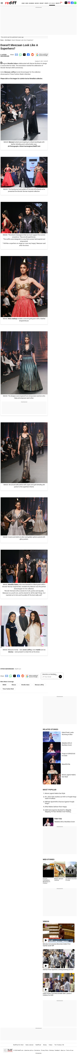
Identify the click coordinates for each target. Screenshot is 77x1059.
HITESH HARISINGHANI (4, 55)
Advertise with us (28, 1050)
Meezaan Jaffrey (39, 684)
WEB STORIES (48, 859)
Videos (50, 1045)
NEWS (26, 3)
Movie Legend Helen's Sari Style (55, 793)
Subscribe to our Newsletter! (49, 674)
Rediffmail (38, 1045)
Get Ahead (8, 40)
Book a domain (29, 1045)
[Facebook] (72, 2)
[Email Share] (16, 54)
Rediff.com (20, 1050)
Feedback (57, 1050)
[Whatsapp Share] (20, 54)
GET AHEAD (52, 3)
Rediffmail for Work (18, 1045)
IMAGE (4, 684)
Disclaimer (37, 1050)
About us (63, 1050)
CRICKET (41, 3)
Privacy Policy (44, 1050)
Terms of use (69, 1050)
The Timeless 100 (59, 1045)
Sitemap (51, 1050)
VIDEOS (46, 921)
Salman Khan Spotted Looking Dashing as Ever (58, 969)
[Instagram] (69, 2)
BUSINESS (31, 3)
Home (2, 40)
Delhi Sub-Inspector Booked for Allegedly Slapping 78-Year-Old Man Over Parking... (58, 810)
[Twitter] (66, 2)
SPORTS (46, 3)
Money (45, 1045)
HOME (23, 3)
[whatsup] (75, 2)
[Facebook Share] (28, 54)
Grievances (38, 1053)
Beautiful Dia (66, 764)
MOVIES (37, 3)
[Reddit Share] (32, 54)
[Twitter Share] (24, 54)
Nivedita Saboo (25, 684)
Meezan (14, 684)
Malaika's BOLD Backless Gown (64, 822)
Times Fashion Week (8, 689)
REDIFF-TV (58, 3)
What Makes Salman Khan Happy (56, 807)
